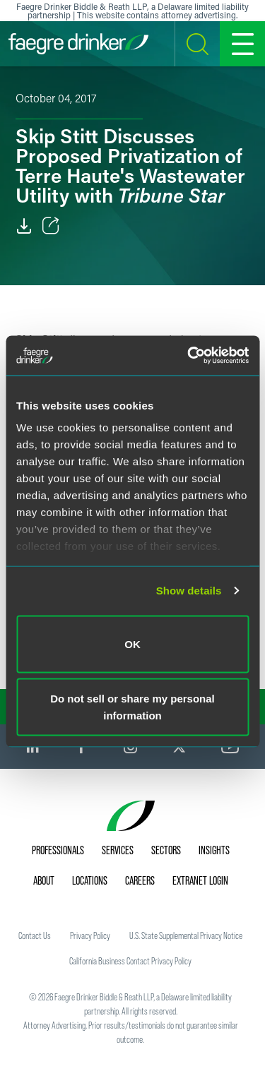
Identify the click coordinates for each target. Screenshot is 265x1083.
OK (132, 644)
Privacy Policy (90, 935)
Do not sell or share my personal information (132, 707)
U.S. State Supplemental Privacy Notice (185, 935)
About (43, 880)
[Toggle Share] (50, 226)
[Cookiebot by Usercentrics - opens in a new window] (189, 356)
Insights (214, 850)
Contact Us (34, 935)
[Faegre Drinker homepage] (78, 43)
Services (118, 850)
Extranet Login (200, 880)
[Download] (24, 226)
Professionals (58, 850)
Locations (89, 880)
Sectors (166, 850)
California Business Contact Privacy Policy (130, 961)
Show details (189, 591)
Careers (140, 880)
